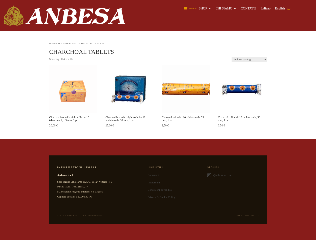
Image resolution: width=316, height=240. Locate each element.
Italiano (266, 8)
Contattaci (153, 175)
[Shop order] (249, 59)
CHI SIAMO (224, 8)
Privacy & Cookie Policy (161, 197)
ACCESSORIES (66, 43)
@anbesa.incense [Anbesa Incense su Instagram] (219, 175)
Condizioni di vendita (160, 189)
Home (52, 43)
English (280, 8)
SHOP (203, 8)
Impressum (154, 182)
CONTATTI (248, 8)
